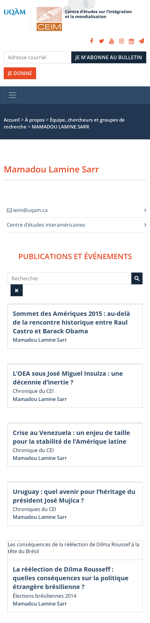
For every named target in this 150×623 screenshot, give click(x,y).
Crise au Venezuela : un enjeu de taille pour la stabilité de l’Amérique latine (71, 437)
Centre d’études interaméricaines (46, 224)
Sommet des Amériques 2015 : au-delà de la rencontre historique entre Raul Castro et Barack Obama (71, 322)
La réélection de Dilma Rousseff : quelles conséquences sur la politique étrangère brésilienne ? (71, 578)
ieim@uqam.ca (27, 210)
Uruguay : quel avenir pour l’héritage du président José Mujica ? (74, 496)
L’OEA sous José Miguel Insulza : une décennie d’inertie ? (68, 377)
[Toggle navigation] (12, 95)
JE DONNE (20, 73)
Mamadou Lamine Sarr (40, 339)
